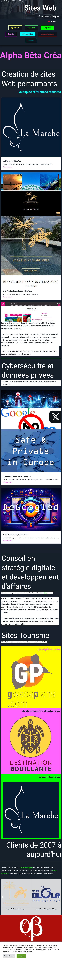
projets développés (26, 868)
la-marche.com (49, 777)
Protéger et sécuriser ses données (17, 476)
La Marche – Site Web (12, 161)
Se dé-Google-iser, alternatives (15, 535)
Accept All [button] (21, 956)
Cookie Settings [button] (9, 956)
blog (45, 593)
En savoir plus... (7, 167)
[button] (2, 897)
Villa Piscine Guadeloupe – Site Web (17, 291)
